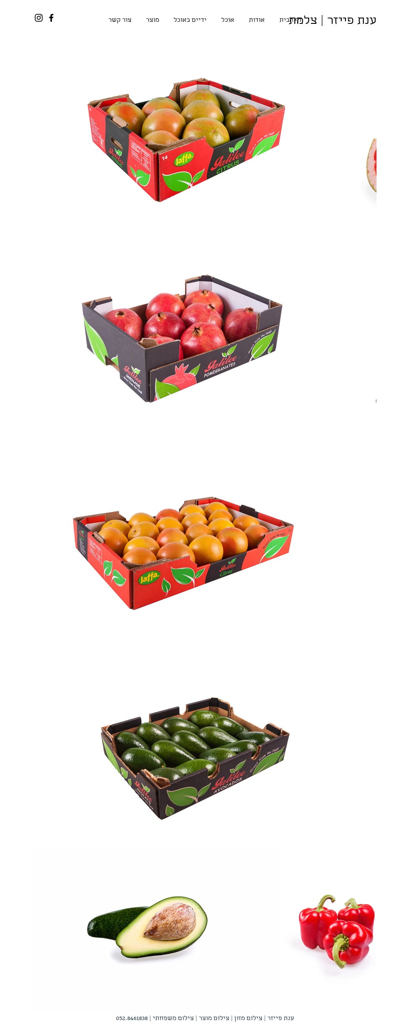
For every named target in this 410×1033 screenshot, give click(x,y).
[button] (152, 21)
